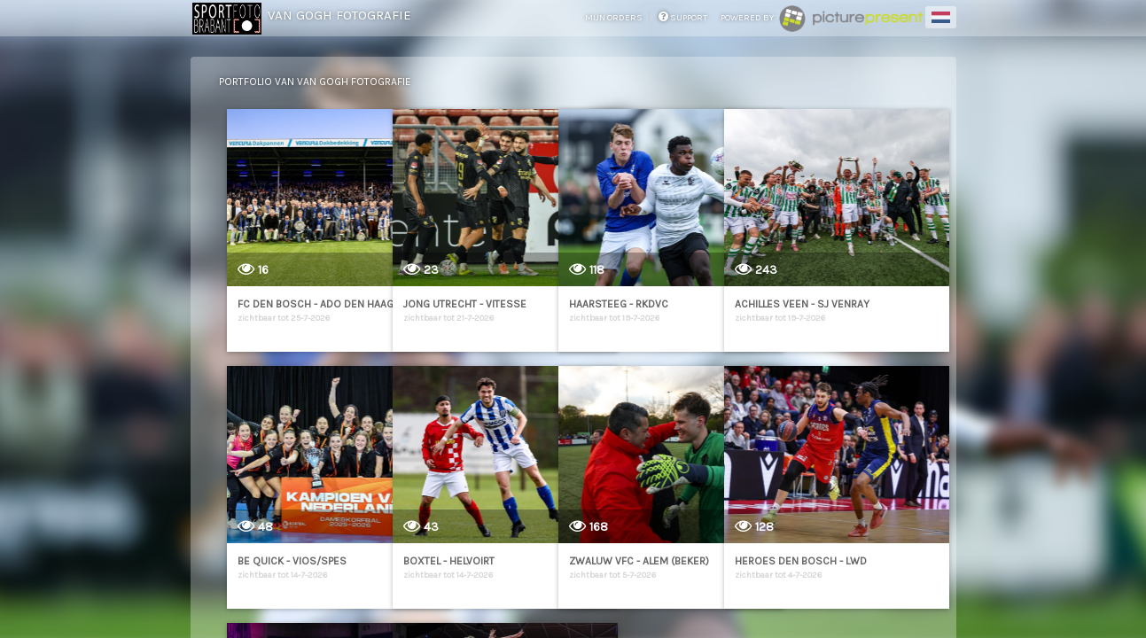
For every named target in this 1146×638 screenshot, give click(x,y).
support (683, 17)
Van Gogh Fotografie (339, 15)
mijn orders (614, 17)
